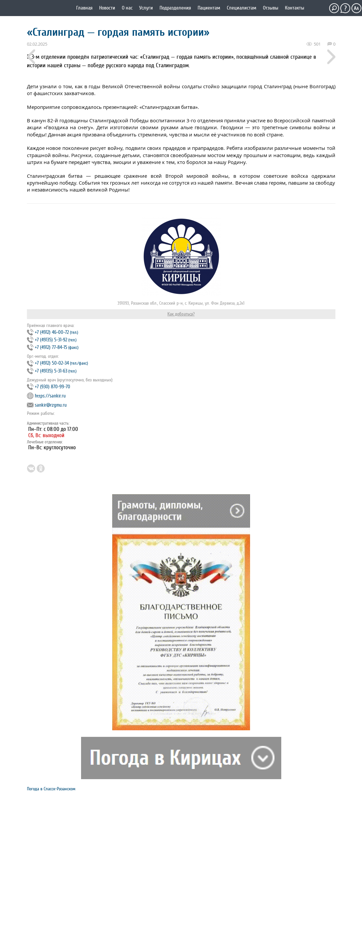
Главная (84, 8)
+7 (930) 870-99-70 (52, 387)
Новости (107, 8)
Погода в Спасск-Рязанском (51, 788)
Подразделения (175, 8)
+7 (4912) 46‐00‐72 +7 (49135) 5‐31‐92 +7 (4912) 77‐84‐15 (52, 340)
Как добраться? (181, 314)
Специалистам (241, 8)
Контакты (294, 8)
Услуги (146, 8)
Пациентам (209, 8)
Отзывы (270, 8)
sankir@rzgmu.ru (51, 405)
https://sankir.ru (50, 396)
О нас (127, 8)
